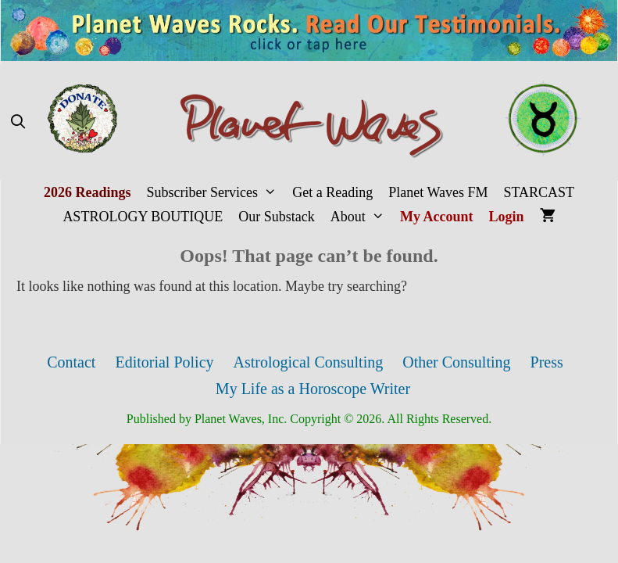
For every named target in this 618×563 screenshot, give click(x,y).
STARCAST (538, 192)
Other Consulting (456, 362)
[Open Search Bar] (17, 122)
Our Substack (276, 216)
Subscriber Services (215, 193)
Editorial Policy (164, 362)
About (361, 217)
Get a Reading (332, 192)
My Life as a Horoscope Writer (313, 388)
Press (546, 362)
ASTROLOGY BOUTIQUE (143, 216)
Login (506, 216)
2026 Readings (87, 192)
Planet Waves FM (438, 192)
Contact (71, 362)
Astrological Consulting (309, 362)
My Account (436, 216)
